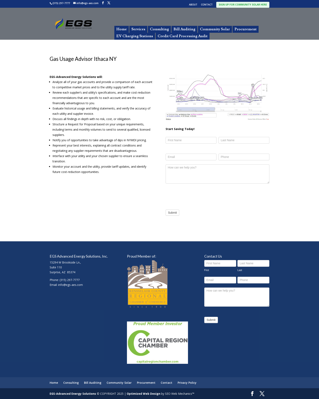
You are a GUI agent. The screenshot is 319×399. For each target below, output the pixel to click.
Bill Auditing (184, 29)
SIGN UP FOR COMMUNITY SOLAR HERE (243, 4)
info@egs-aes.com (70, 285)
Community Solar (215, 29)
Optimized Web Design (143, 394)
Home (121, 29)
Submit (172, 212)
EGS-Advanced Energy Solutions (73, 394)
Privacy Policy (187, 383)
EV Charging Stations (134, 36)
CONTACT (207, 4)
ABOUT (193, 4)
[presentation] (196, 195)
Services (138, 29)
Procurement (246, 29)
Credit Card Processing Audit (183, 36)
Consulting (159, 29)
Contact (166, 383)
